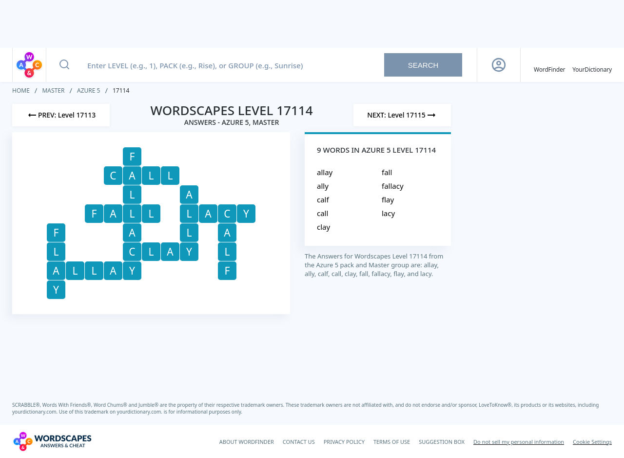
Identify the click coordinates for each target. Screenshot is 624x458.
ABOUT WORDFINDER (246, 441)
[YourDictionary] (592, 65)
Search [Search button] (423, 65)
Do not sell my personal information (518, 441)
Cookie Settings (592, 441)
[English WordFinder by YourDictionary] (549, 65)
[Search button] (64, 65)
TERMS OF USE (391, 441)
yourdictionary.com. (35, 411)
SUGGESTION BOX (442, 441)
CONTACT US (299, 441)
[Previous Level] (61, 115)
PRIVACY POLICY (344, 441)
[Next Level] (402, 115)
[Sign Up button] (498, 65)
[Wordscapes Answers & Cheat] (52, 441)
